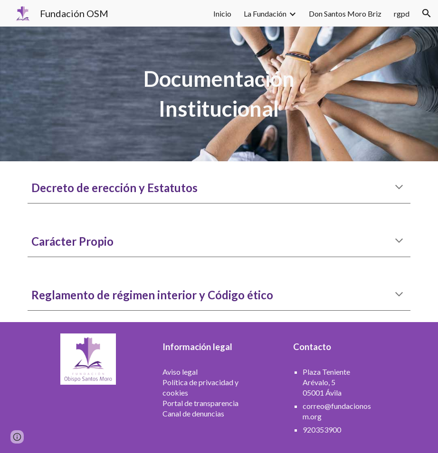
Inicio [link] (222, 13)
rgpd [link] (401, 13)
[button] (426, 13)
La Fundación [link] (265, 13)
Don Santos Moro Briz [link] (345, 13)
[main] (219, 93)
